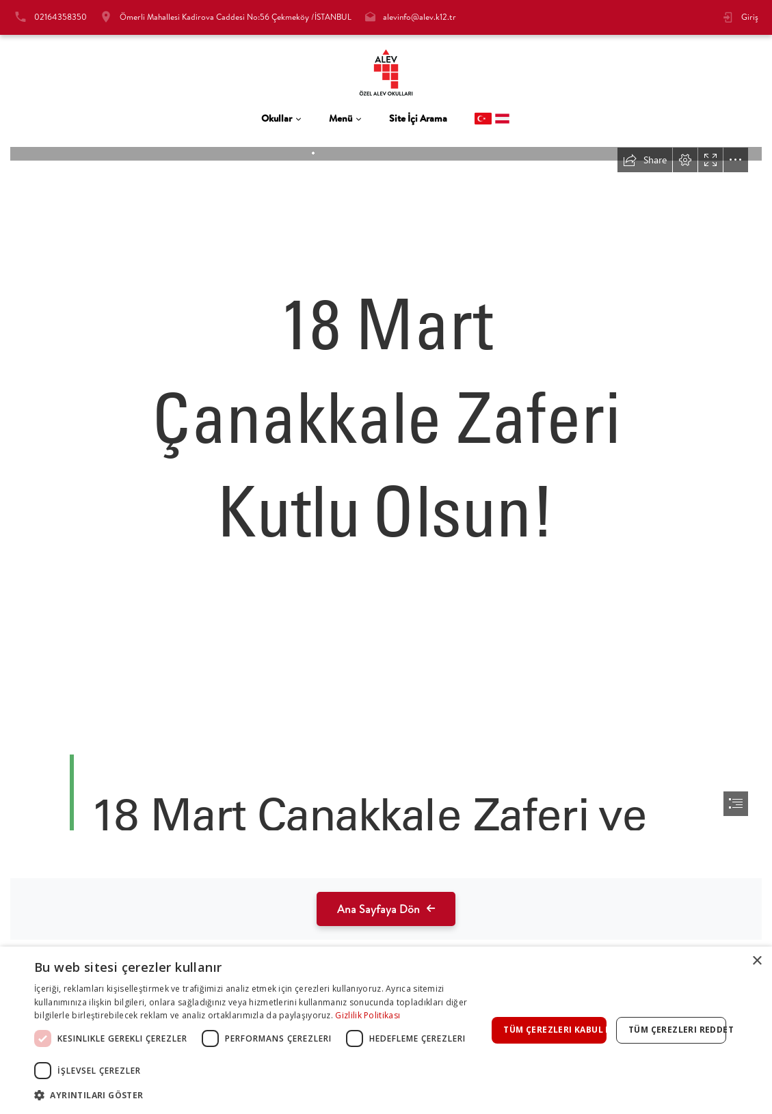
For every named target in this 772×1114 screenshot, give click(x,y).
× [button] (756, 961)
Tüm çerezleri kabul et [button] (555, 1029)
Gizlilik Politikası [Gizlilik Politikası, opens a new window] (367, 1015)
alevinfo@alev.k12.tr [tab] (419, 17)
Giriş (749, 17)
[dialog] (386, 1030)
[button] (260, 1095)
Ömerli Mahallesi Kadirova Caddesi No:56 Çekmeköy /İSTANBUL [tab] (235, 17)
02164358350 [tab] (60, 17)
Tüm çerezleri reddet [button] (677, 1029)
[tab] (281, 118)
